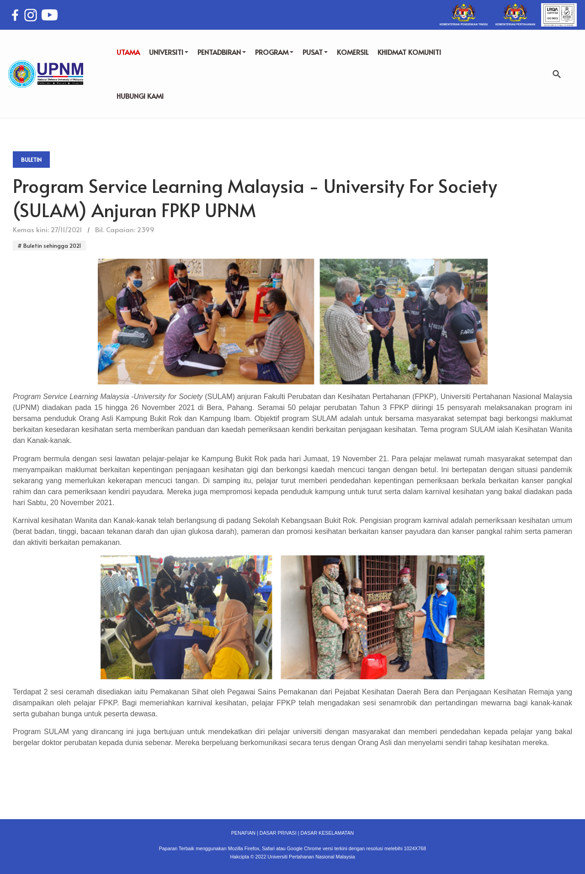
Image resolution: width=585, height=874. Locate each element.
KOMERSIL (352, 52)
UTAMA (128, 52)
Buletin (31, 159)
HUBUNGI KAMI (140, 96)
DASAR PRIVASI (278, 833)
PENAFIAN (243, 833)
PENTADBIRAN (221, 52)
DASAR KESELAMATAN (327, 833)
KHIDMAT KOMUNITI (409, 52)
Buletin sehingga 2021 (51, 245)
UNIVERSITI (168, 52)
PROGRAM (274, 52)
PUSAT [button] (315, 52)
